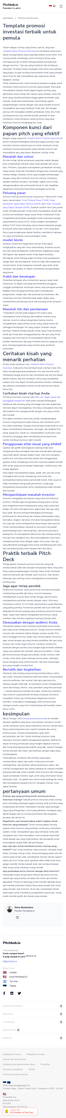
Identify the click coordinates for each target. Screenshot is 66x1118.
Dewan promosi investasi (35, 718)
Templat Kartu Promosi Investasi (19, 51)
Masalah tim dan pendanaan (25, 309)
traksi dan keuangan (19, 276)
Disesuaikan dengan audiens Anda (30, 622)
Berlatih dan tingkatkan (22, 669)
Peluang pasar (14, 193)
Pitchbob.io (11, 943)
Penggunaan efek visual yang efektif (32, 444)
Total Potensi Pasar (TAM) (34, 200)
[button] (61, 6)
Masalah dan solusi (18, 156)
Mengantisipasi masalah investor (29, 494)
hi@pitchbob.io (10, 961)
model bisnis (13, 240)
